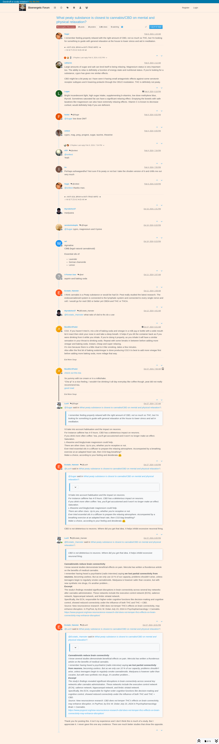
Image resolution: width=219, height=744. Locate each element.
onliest (67, 131)
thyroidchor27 (70, 209)
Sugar (66, 34)
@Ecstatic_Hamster (85, 311)
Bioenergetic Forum (39, 7)
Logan (67, 92)
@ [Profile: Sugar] (68, 118)
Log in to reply (156, 27)
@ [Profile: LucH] (68, 468)
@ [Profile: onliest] (68, 154)
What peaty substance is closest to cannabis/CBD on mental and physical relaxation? (120, 407)
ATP (66, 151)
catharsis (68, 63)
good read (69, 388)
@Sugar (75, 115)
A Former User (70, 275)
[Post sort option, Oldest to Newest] (146, 27)
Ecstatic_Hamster (71, 291)
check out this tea (72, 373)
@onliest (73, 151)
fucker (67, 115)
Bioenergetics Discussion (66, 27)
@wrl (81, 275)
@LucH (84, 465)
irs (65, 167)
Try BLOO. (34, 1)
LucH (66, 404)
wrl (65, 241)
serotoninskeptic (71, 225)
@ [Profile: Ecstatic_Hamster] (73, 314)
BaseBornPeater (71, 327)
